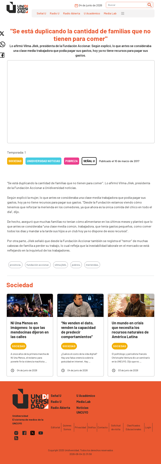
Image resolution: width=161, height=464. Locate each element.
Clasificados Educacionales (133, 427)
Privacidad (80, 427)
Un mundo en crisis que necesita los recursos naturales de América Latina (130, 330)
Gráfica (92, 427)
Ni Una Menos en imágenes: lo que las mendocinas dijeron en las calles (30, 330)
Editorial (55, 427)
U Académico (92, 13)
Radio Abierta (71, 13)
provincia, (15, 264)
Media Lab (110, 13)
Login (148, 427)
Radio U (54, 13)
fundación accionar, (37, 264)
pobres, (76, 264)
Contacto (103, 427)
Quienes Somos (67, 427)
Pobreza (71, 161)
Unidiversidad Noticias (43, 161)
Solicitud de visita (115, 427)
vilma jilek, (60, 264)
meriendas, (92, 264)
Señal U (41, 13)
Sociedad (15, 161)
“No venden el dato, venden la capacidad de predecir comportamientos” (78, 330)
